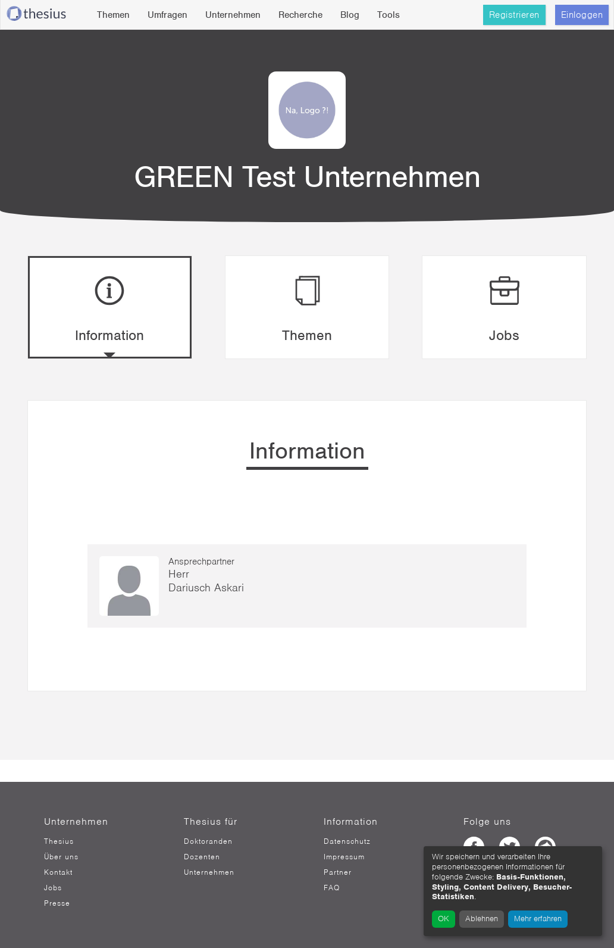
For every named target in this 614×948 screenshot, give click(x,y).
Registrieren (514, 15)
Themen (113, 15)
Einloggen (582, 15)
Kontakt (58, 872)
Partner (338, 872)
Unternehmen (233, 15)
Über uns (61, 857)
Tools (388, 15)
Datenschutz (347, 841)
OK (443, 918)
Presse (57, 903)
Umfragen (167, 15)
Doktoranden (208, 841)
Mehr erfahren (538, 918)
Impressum (344, 857)
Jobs (53, 888)
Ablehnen (481, 918)
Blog (349, 15)
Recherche (300, 15)
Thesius (59, 841)
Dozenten (202, 857)
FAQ (332, 888)
